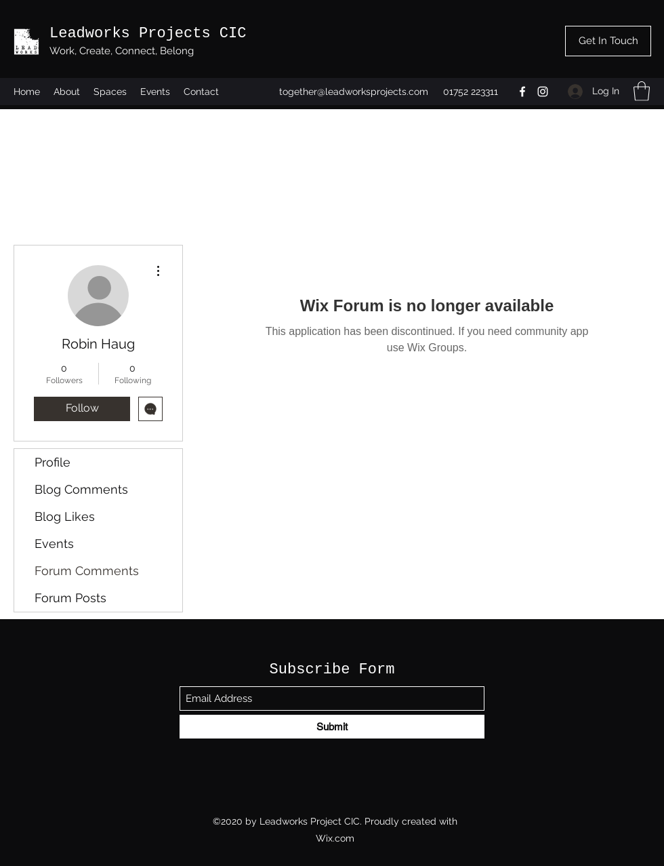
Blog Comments (81, 489)
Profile (52, 462)
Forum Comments (87, 571)
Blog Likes (65, 516)
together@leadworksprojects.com (353, 91)
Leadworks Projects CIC (147, 33)
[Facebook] (522, 91)
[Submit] (332, 727)
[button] (642, 91)
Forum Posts (70, 598)
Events (54, 543)
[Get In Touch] (608, 41)
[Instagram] (542, 91)
